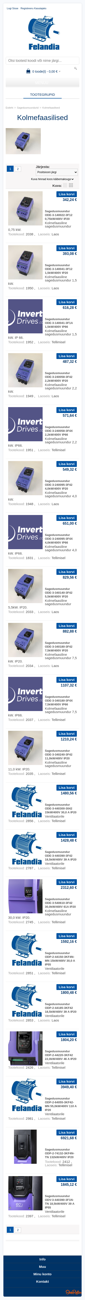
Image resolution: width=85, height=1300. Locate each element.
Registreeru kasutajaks (33, 8)
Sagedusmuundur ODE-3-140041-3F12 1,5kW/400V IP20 (58, 268)
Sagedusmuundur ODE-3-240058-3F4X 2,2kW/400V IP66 (59, 430)
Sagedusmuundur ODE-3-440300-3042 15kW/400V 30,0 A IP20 (60, 808)
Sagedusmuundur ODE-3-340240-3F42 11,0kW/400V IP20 (58, 754)
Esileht (9, 107)
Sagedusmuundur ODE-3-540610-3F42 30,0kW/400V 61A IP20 (60, 902)
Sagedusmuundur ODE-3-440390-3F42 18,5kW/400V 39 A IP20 (60, 855)
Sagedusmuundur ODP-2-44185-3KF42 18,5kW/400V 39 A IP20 (60, 1007)
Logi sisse (12, 8)
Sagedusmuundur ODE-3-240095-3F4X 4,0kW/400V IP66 (59, 538)
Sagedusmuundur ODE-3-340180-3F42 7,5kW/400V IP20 (58, 646)
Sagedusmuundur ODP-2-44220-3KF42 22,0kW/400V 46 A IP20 (60, 1055)
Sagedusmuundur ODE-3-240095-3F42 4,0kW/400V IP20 (58, 484)
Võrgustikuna (71, 185)
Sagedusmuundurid (28, 107)
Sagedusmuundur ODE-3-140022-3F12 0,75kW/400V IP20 (58, 215)
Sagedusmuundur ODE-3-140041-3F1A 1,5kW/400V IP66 (59, 322)
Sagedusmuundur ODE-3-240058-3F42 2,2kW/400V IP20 (58, 376)
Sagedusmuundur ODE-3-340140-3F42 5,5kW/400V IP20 (58, 592)
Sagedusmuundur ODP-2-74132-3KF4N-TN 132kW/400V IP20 (59, 1153)
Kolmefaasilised (51, 107)
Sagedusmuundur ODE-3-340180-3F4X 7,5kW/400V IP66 (59, 700)
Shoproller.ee (74, 1292)
